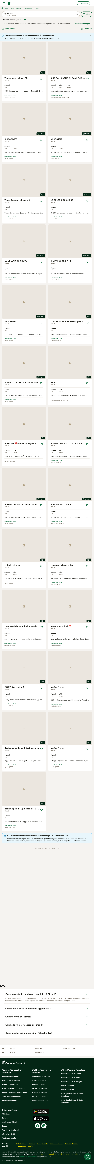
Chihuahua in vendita (10, 1076)
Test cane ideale (9, 1138)
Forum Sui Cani (67, 1086)
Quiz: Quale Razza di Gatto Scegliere (72, 1101)
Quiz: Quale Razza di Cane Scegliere (72, 1095)
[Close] (90, 35)
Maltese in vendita (9, 1101)
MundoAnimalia (56, 1144)
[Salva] (41, 79)
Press (4, 1126)
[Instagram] (44, 1125)
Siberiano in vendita (40, 1101)
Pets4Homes (21, 1144)
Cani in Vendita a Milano (71, 1074)
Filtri (86, 14)
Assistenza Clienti (9, 1122)
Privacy (5, 1118)
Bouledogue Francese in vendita (15, 1092)
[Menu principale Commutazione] (4, 3)
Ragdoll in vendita (39, 1084)
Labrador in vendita (10, 1084)
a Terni (23, 20)
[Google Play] (41, 1111)
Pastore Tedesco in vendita (13, 1088)
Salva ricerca (8, 29)
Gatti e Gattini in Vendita (41, 1071)
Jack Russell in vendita (11, 1096)
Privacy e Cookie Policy (68, 1154)
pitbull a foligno (8, 1048)
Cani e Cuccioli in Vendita (12, 1071)
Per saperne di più (82, 24)
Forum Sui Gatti (67, 1090)
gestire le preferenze (28, 1157)
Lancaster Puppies (25, 1146)
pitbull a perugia (8, 1052)
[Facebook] (37, 1125)
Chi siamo (6, 1114)
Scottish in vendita (39, 1092)
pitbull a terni (37, 1048)
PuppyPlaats (42, 1144)
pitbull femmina (38, 1052)
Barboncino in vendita (11, 1080)
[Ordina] (86, 28)
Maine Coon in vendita (41, 1076)
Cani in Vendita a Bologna (71, 1082)
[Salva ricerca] (87, 1156)
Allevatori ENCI (8, 1134)
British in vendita (39, 1080)
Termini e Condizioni (10, 1130)
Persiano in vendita (40, 1096)
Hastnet (32, 1144)
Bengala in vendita (39, 1088)
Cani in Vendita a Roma (70, 1078)
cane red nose (69, 1048)
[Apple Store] (41, 1118)
